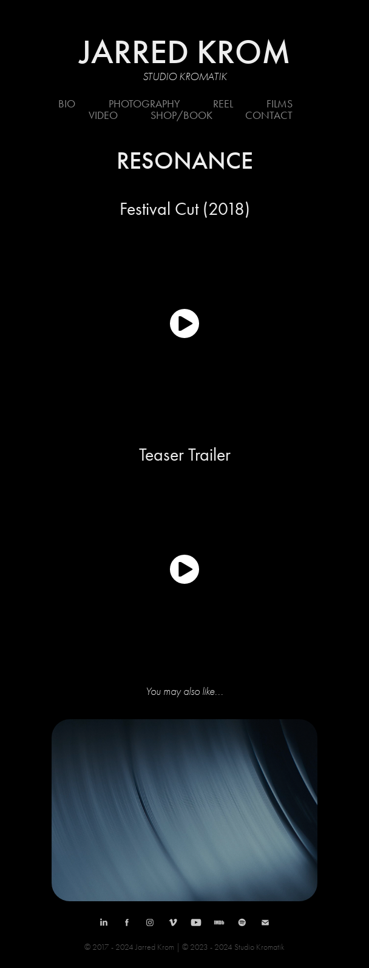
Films (279, 103)
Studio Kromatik (185, 76)
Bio (66, 103)
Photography (144, 103)
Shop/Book (181, 115)
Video (103, 115)
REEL (223, 103)
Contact (269, 115)
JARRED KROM (185, 52)
